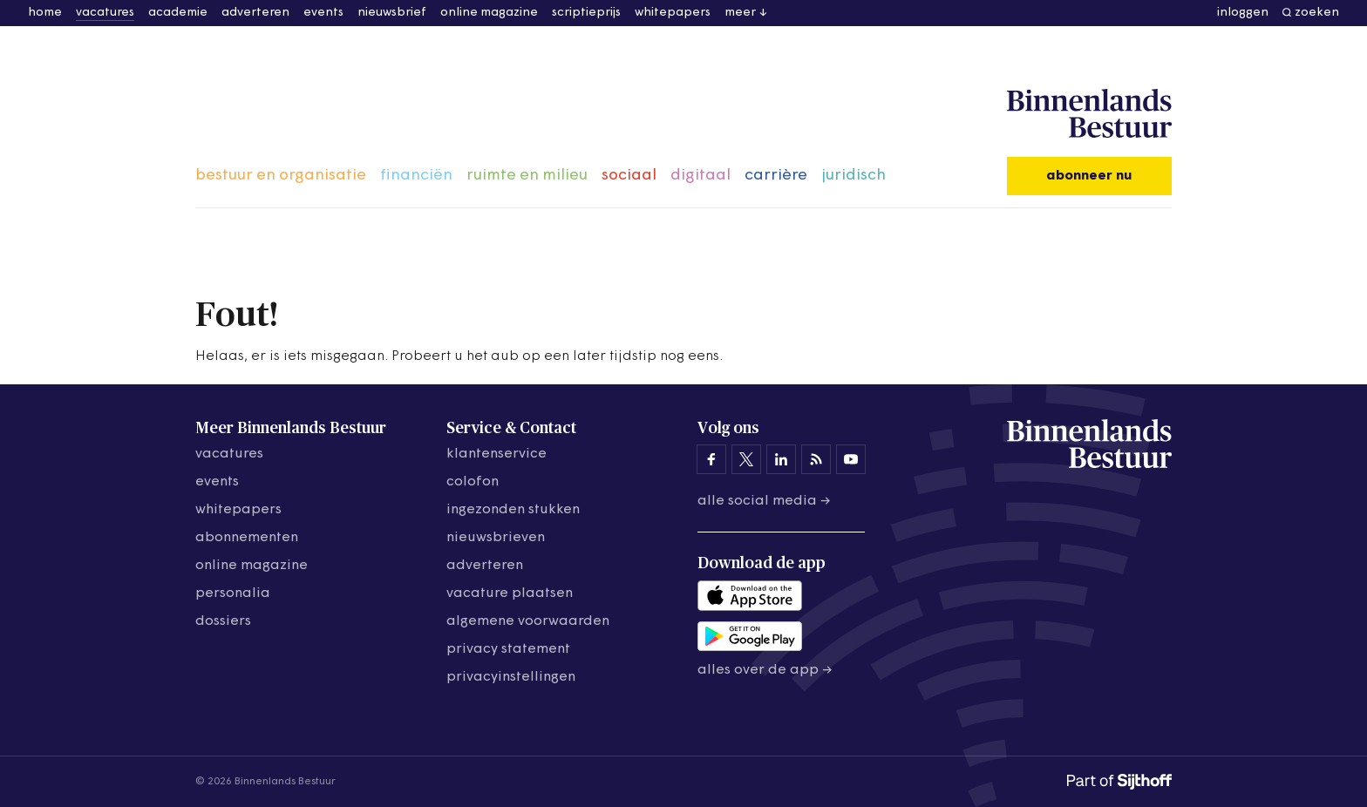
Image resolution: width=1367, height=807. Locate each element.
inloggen (1242, 12)
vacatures (105, 12)
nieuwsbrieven (495, 538)
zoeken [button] (1317, 12)
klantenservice (496, 454)
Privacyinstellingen (510, 677)
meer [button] (740, 12)
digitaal (700, 175)
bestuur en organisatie (280, 175)
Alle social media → (764, 501)
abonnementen (246, 538)
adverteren (255, 12)
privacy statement (508, 649)
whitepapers (673, 12)
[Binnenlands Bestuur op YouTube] (851, 459)
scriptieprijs (586, 12)
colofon (472, 482)
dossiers (223, 621)
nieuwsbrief (391, 12)
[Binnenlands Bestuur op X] (746, 459)
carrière (776, 175)
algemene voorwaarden (527, 621)
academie (177, 12)
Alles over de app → (765, 670)
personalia (232, 593)
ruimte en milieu (527, 175)
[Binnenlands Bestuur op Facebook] (711, 459)
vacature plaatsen (509, 593)
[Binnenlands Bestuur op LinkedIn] (781, 459)
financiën (416, 175)
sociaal (629, 175)
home (45, 12)
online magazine (489, 12)
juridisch (853, 175)
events (323, 12)
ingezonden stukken (513, 510)
